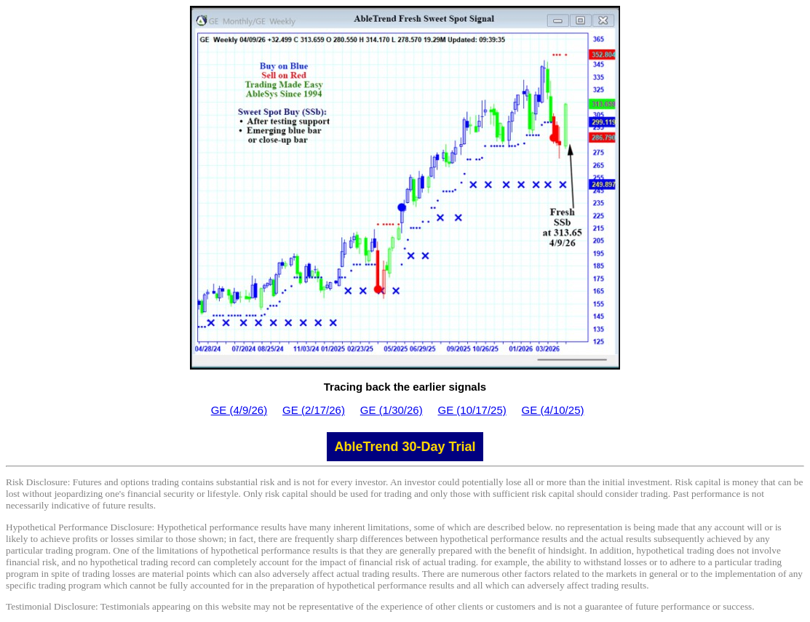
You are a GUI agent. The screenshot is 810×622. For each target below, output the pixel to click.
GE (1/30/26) (391, 410)
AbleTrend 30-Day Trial (404, 446)
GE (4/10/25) (553, 410)
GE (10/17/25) (472, 410)
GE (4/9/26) (239, 410)
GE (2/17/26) (313, 410)
